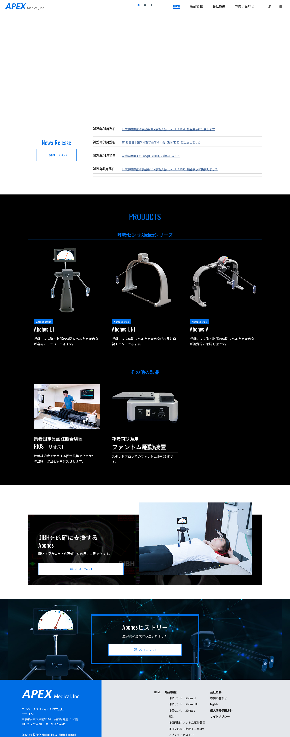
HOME (176, 8)
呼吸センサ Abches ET (182, 686)
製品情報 (196, 8)
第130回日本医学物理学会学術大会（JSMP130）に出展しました (167, 142)
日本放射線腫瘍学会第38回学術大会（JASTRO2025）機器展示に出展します (175, 128)
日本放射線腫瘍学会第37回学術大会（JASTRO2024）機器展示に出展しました (176, 168)
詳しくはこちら (80, 557)
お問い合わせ (244, 8)
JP (269, 8)
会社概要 (218, 8)
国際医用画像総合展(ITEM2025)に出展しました (154, 155)
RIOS (171, 705)
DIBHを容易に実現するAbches (186, 717)
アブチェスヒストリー (183, 723)
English (214, 692)
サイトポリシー (220, 705)
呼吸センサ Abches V (182, 699)
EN (280, 8)
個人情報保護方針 (221, 699)
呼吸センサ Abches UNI (183, 692)
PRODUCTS (145, 214)
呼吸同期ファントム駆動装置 (187, 711)
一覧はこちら (55, 154)
